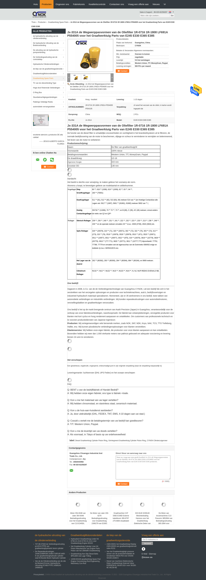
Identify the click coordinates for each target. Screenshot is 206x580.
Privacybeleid (38, 575)
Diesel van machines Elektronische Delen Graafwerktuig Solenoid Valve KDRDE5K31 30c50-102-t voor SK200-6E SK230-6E (121, 564)
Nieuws (156, 4)
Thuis (33, 22)
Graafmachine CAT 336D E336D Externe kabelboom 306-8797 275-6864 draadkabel (121, 517)
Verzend (147, 543)
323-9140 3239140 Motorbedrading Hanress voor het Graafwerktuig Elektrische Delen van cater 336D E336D (142, 519)
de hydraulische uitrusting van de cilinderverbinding (45, 37)
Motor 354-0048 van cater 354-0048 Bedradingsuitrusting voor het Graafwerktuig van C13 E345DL (78, 518)
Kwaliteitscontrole (97, 4)
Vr (165, 4)
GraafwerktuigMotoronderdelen (45, 74)
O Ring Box (37, 92)
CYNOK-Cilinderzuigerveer (157, 441)
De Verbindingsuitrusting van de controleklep (45, 58)
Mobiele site (147, 557)
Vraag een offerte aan (138, 4)
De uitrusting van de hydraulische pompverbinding (45, 51)
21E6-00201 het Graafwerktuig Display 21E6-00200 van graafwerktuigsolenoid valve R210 (121, 546)
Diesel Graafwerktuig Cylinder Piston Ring (91, 441)
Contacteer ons (116, 4)
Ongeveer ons (62, 4)
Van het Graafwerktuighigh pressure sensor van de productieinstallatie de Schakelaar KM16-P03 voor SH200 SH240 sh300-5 (120, 555)
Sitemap (152, 554)
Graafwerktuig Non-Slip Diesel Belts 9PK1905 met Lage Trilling (84, 555)
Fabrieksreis (79, 4)
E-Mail (144, 554)
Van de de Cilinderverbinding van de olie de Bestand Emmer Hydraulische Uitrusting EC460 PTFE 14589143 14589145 (50, 564)
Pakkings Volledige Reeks (43, 102)
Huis (35, 4)
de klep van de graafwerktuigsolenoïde (47, 69)
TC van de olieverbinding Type (44, 83)
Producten (47, 4)
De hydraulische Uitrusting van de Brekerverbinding (46, 44)
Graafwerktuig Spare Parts (58, 22)
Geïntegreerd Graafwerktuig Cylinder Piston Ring (127, 441)
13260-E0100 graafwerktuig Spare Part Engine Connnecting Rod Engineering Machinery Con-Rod (86, 561)
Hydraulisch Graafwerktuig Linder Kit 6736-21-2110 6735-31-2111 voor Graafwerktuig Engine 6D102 (85, 541)
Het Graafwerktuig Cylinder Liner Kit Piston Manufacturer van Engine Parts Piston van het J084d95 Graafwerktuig (85, 548)
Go (172, 15)
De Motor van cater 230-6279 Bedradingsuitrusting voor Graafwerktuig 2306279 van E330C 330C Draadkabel (99, 519)
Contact (123, 71)
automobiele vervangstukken (44, 107)
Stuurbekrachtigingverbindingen (45, 97)
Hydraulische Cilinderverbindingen (46, 64)
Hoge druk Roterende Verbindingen (46, 88)
